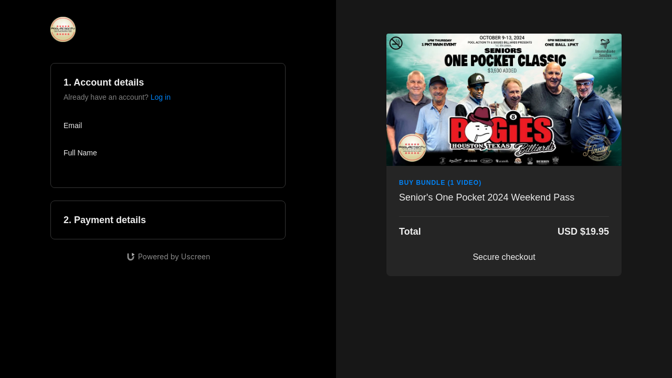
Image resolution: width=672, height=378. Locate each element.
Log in (161, 97)
